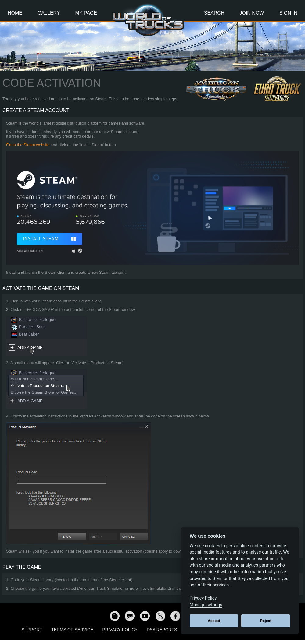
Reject (265, 620)
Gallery (49, 13)
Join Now (251, 13)
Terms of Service (72, 629)
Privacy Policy (120, 629)
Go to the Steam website (27, 144)
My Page (86, 13)
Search (214, 13)
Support (32, 629)
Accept (214, 620)
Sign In (288, 13)
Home (15, 13)
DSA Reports (162, 629)
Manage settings (206, 604)
